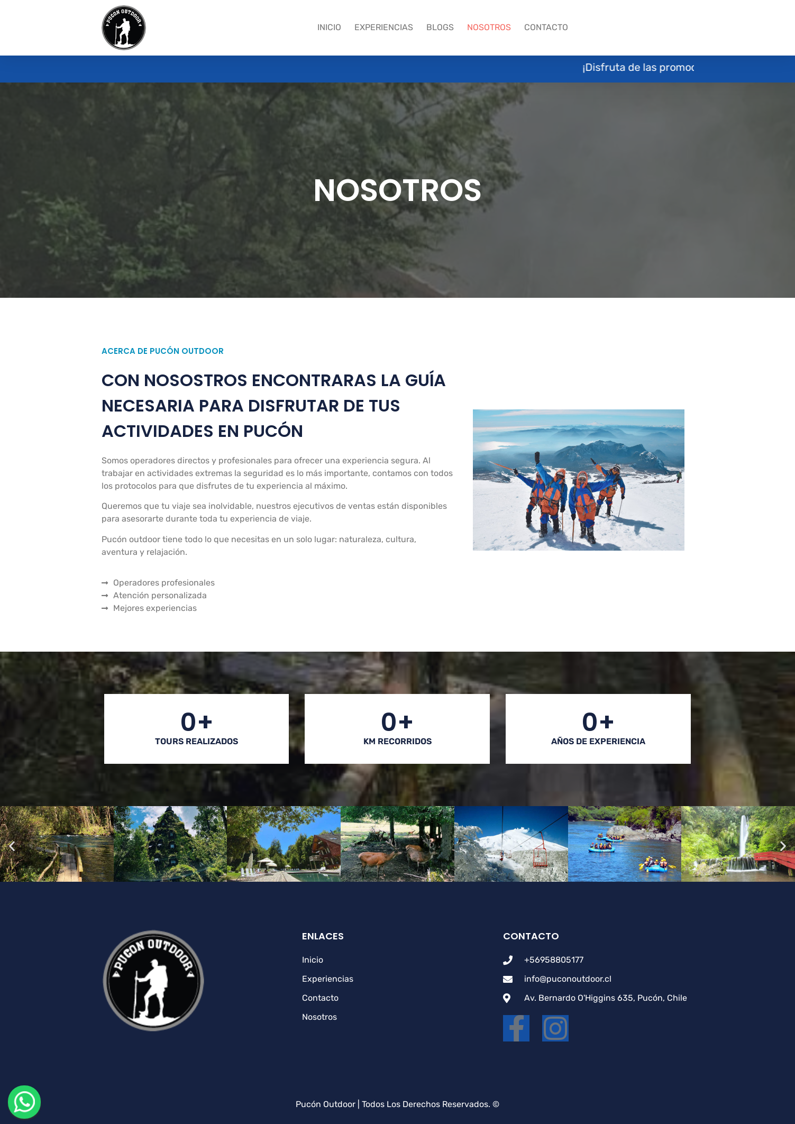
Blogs (440, 27)
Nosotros (489, 27)
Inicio (329, 27)
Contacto (546, 27)
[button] (12, 846)
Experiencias (383, 27)
